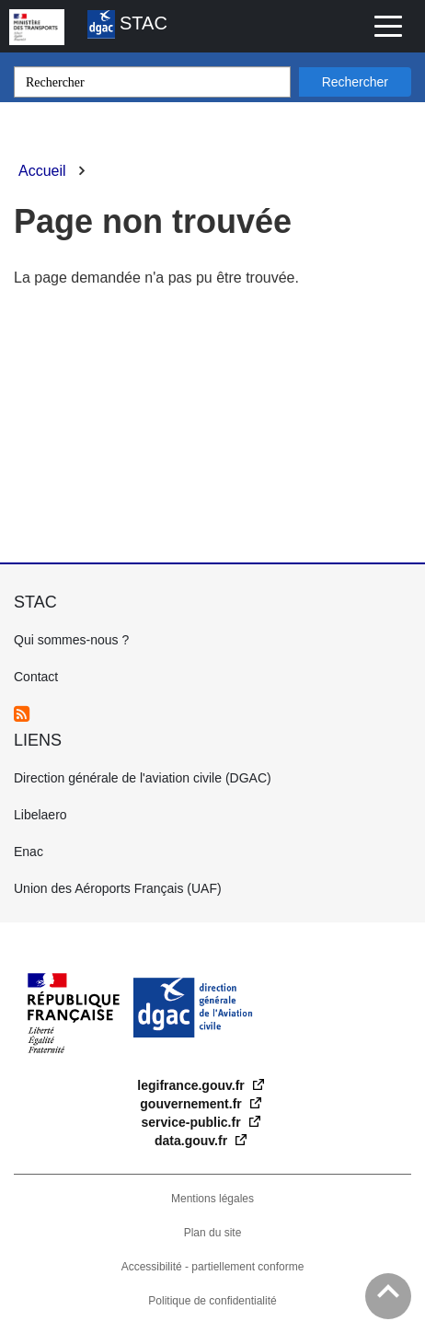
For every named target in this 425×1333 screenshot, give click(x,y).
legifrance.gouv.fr (192, 1085)
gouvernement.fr (192, 1103)
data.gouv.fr (193, 1140)
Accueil (42, 171)
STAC (127, 24)
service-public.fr (192, 1122)
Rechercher (355, 82)
